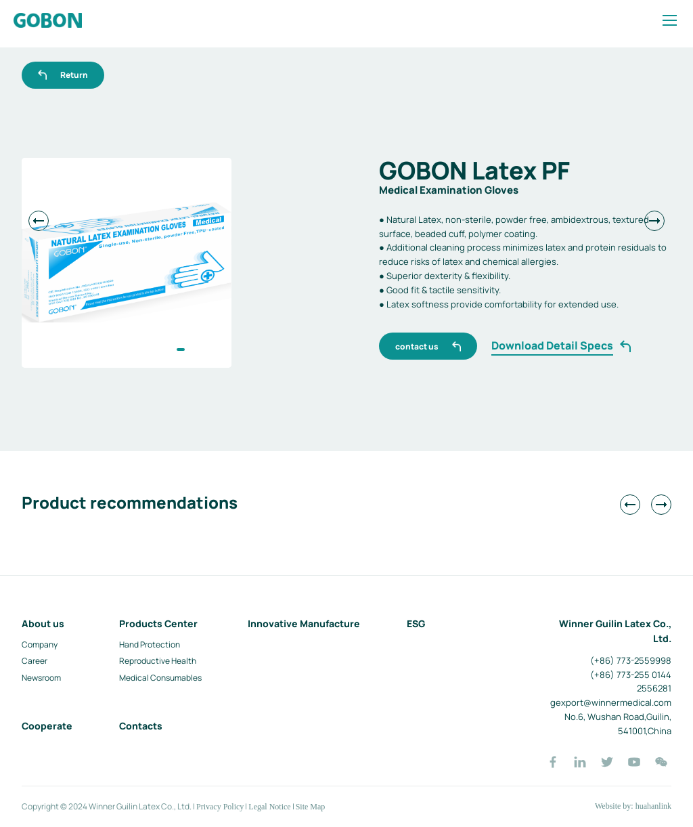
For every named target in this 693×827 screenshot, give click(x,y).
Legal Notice (269, 806)
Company (40, 644)
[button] (181, 349)
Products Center (158, 623)
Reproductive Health (157, 660)
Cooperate (47, 725)
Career (34, 660)
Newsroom (41, 677)
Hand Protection (149, 644)
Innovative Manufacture (304, 623)
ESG (416, 623)
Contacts (140, 725)
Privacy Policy (220, 806)
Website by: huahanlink (633, 806)
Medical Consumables (160, 677)
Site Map (311, 806)
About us (43, 623)
